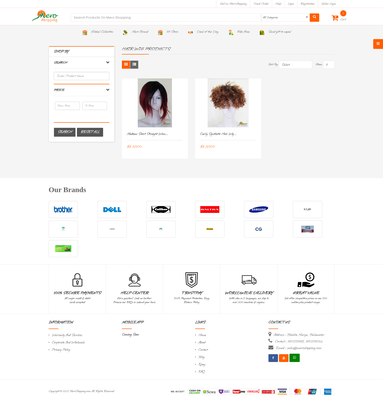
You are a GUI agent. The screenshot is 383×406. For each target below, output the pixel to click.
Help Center (134, 293)
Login (291, 4)
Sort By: (273, 64)
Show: (318, 64)
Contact (203, 350)
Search (65, 132)
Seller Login (328, 4)
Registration (307, 4)
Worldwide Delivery (249, 293)
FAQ (201, 372)
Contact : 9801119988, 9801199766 (299, 341)
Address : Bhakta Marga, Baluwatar (299, 334)
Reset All (90, 132)
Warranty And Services (67, 335)
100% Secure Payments (77, 293)
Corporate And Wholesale (68, 342)
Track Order (261, 4)
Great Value (306, 293)
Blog (201, 357)
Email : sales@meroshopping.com (298, 348)
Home (202, 335)
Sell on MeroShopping (233, 4)
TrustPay (191, 293)
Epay (201, 364)
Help (278, 4)
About (202, 342)
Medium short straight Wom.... (147, 134)
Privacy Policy (61, 350)
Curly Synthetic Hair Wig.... (218, 134)
